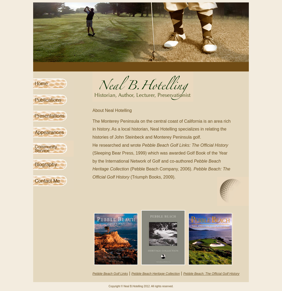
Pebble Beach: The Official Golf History (211, 274)
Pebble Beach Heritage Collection (155, 274)
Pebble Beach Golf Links (110, 274)
